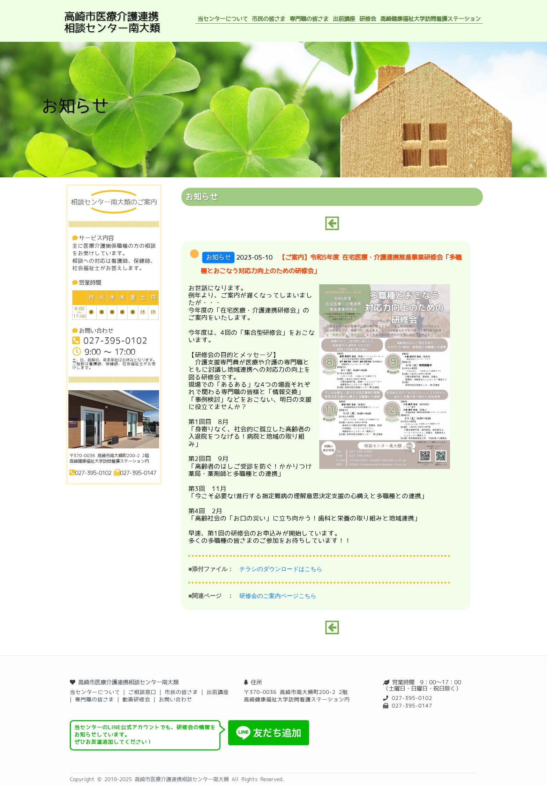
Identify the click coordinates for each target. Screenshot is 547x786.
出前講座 (218, 692)
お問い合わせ (175, 699)
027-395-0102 (412, 698)
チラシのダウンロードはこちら (280, 569)
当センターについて (95, 692)
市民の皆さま (181, 692)
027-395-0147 (412, 705)
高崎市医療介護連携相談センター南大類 (128, 682)
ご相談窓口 (142, 692)
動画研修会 (136, 699)
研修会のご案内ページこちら (277, 596)
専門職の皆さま (94, 699)
